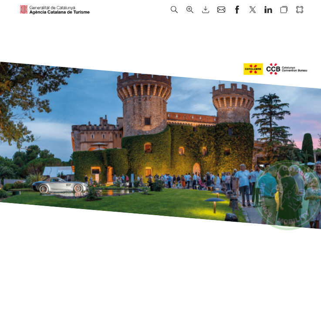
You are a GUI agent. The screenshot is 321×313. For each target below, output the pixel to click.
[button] (174, 10)
